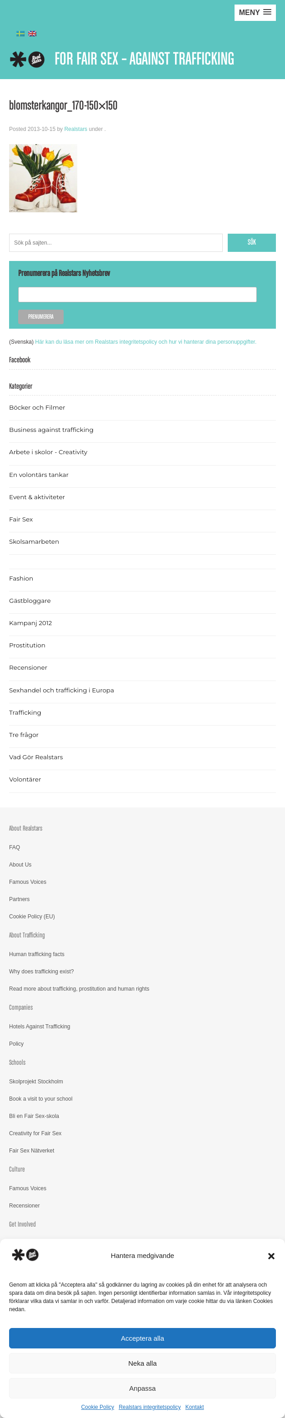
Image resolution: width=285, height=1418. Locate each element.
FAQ (14, 847)
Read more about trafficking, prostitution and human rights (79, 989)
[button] (271, 1256)
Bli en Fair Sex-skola (34, 1116)
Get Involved (22, 1224)
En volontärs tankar (39, 474)
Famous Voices (27, 882)
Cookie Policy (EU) (32, 916)
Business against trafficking (51, 429)
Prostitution (27, 645)
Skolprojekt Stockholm (36, 1081)
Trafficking (25, 712)
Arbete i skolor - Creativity (48, 452)
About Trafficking (27, 935)
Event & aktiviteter (37, 497)
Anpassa (142, 1388)
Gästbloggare (30, 600)
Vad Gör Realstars (36, 757)
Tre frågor (24, 734)
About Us (20, 865)
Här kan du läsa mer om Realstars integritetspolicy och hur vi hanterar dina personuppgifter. (145, 342)
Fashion (21, 578)
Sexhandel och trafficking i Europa (61, 690)
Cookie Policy (97, 1407)
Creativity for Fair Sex (35, 1133)
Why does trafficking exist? (41, 971)
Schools (17, 1062)
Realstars (75, 129)
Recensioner (28, 667)
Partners (19, 899)
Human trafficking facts (37, 954)
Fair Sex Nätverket (31, 1150)
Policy (16, 1044)
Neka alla (142, 1363)
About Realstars (25, 828)
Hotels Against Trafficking (39, 1026)
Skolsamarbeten (34, 541)
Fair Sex (21, 519)
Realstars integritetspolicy (150, 1407)
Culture (17, 1169)
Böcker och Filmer (37, 407)
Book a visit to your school (40, 1099)
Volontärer (25, 779)
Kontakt (194, 1407)
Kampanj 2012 (30, 622)
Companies (21, 1007)
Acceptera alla (142, 1338)
